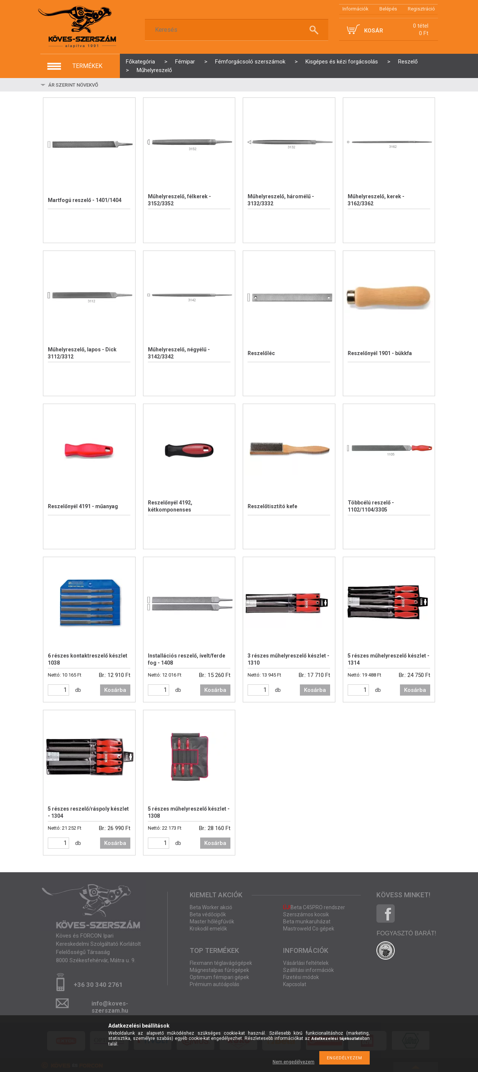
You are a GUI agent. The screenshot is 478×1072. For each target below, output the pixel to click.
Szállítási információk (308, 970)
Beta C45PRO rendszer (314, 907)
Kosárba (115, 690)
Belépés (388, 9)
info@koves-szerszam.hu (109, 1006)
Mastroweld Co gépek (308, 929)
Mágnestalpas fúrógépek (219, 970)
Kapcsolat (294, 984)
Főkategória (140, 61)
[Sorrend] (91, 84)
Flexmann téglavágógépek (221, 963)
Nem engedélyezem (293, 1062)
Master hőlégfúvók (212, 922)
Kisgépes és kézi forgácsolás (341, 61)
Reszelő (408, 61)
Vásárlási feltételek (306, 963)
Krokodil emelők (208, 929)
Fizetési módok (301, 977)
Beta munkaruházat (306, 922)
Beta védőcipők (208, 914)
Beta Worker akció (211, 907)
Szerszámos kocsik (306, 914)
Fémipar (185, 61)
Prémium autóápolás (214, 984)
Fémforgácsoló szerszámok (250, 61)
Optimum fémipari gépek (219, 977)
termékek (87, 65)
